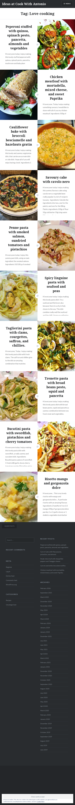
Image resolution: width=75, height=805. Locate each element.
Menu (68, 4)
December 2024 (46, 601)
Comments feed (11, 580)
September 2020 (46, 684)
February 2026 (45, 588)
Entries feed (10, 576)
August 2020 (44, 689)
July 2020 (43, 693)
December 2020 (46, 671)
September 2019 (46, 737)
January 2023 (45, 632)
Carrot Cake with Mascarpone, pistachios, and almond (50, 553)
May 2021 (43, 649)
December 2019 (46, 723)
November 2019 (46, 728)
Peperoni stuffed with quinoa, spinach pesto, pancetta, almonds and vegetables (54, 546)
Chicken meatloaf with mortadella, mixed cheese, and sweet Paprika (52, 571)
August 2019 (44, 741)
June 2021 (43, 645)
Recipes (8, 600)
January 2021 (45, 667)
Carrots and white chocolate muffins (53, 566)
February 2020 (45, 715)
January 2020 (45, 719)
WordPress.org (11, 585)
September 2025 (46, 593)
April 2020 (44, 706)
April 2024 (44, 614)
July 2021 (43, 641)
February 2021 (45, 662)
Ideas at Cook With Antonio (24, 4)
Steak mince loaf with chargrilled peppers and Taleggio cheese (51, 560)
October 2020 (45, 680)
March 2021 (44, 658)
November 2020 (46, 676)
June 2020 (43, 697)
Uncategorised (11, 605)
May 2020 (43, 702)
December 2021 (46, 636)
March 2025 (44, 597)
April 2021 (44, 654)
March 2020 (44, 710)
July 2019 (43, 745)
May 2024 (43, 610)
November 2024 (46, 606)
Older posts (9, 526)
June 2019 (43, 750)
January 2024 (45, 628)
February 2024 (45, 623)
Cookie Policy (40, 801)
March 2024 (44, 619)
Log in (8, 571)
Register (9, 567)
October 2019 (45, 732)
